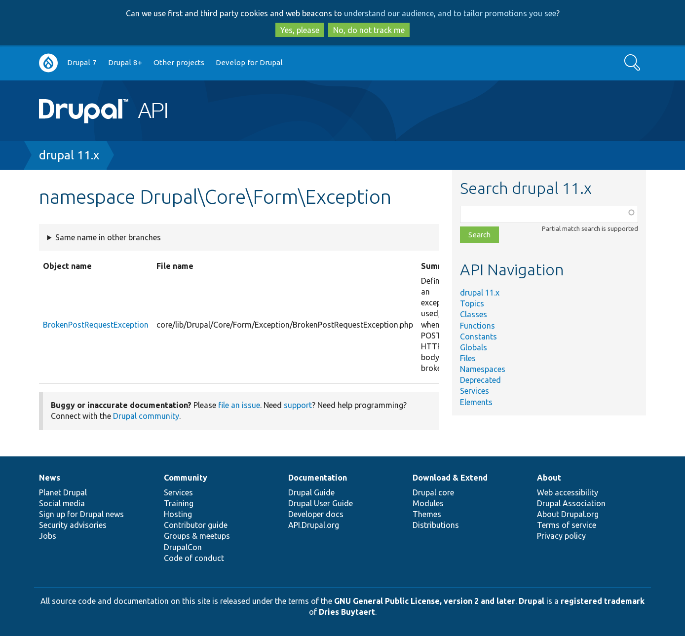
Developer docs (315, 514)
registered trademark (603, 601)
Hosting (178, 514)
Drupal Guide (311, 492)
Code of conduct (194, 558)
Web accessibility (567, 492)
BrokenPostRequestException (96, 324)
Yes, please (299, 30)
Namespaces (482, 369)
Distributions (436, 525)
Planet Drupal (63, 492)
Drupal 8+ (125, 62)
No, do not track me (369, 30)
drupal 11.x (69, 155)
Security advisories (73, 525)
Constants (478, 336)
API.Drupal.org (313, 525)
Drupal (531, 601)
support (298, 405)
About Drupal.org (568, 514)
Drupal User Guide (320, 503)
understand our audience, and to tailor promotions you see (450, 13)
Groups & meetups (197, 535)
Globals (473, 347)
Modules (428, 503)
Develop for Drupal (249, 62)
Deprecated (480, 379)
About (549, 477)
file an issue (239, 405)
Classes (473, 314)
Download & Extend (450, 477)
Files (468, 358)
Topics (472, 303)
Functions (477, 325)
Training (178, 503)
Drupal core (433, 492)
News (49, 477)
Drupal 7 (82, 62)
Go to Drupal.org (48, 63)
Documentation (317, 477)
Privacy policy (561, 535)
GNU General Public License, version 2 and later (424, 601)
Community (185, 477)
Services (474, 390)
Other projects (178, 62)
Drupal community (146, 416)
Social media (62, 503)
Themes (427, 514)
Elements (476, 402)
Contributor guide (196, 525)
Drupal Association (571, 503)
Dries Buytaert (347, 611)
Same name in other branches (108, 237)
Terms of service (566, 525)
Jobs (47, 535)
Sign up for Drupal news (81, 514)
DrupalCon (183, 547)
